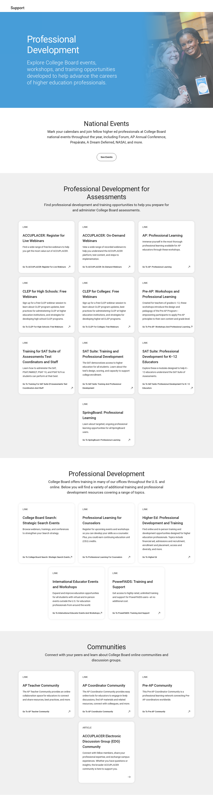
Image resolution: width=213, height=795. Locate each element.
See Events (106, 157)
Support (17, 8)
